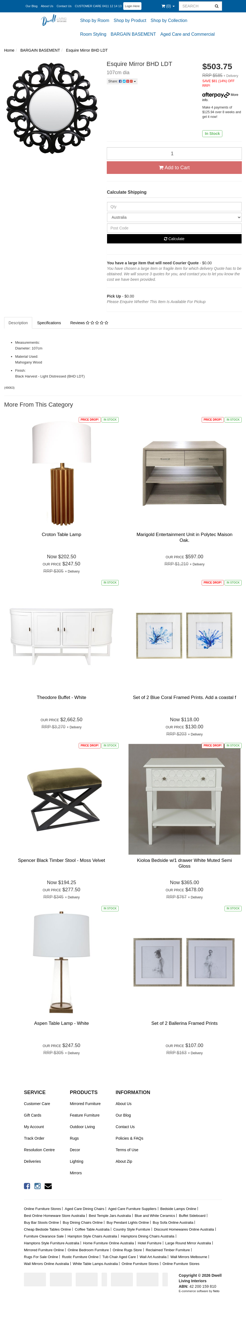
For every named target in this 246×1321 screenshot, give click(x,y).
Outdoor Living (82, 1127)
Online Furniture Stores (42, 1209)
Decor (75, 1150)
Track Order (34, 1138)
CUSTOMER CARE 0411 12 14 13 (98, 6)
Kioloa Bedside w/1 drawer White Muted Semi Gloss (184, 863)
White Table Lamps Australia (95, 1264)
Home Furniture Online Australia (108, 1243)
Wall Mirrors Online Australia (46, 1264)
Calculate (174, 239)
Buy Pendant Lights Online (127, 1222)
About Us (47, 6)
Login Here (132, 6)
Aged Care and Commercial (187, 34)
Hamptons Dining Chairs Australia (147, 1236)
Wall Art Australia (153, 1257)
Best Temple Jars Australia (110, 1216)
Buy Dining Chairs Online (83, 1222)
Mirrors (76, 1173)
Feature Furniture (85, 1115)
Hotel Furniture (150, 1243)
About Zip (124, 1161)
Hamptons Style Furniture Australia (51, 1243)
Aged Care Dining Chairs (84, 1209)
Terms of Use (127, 1150)
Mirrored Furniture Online (44, 1250)
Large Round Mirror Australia (188, 1243)
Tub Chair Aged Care (119, 1257)
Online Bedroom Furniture (88, 1250)
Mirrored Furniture (85, 1103)
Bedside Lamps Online (178, 1209)
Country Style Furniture (131, 1229)
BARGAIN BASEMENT (133, 34)
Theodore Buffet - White (61, 697)
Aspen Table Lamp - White (61, 1023)
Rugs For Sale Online (41, 1257)
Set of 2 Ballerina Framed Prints (184, 1023)
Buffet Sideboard (192, 1216)
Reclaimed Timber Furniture (168, 1250)
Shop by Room (94, 20)
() (168, 6)
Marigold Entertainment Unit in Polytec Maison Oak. (184, 537)
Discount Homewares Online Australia (184, 1229)
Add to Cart (174, 167)
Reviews (89, 323)
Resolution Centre (39, 1150)
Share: (122, 81)
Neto (216, 1291)
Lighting (76, 1161)
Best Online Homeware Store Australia (54, 1216)
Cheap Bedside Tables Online (47, 1229)
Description (18, 323)
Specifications (49, 323)
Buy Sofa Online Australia (173, 1222)
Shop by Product (130, 20)
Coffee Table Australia (92, 1229)
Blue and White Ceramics (155, 1216)
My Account (34, 1127)
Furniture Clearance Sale (44, 1236)
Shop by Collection (169, 20)
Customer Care (37, 1103)
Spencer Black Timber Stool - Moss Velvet (61, 860)
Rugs (74, 1138)
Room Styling (93, 34)
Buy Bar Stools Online (41, 1222)
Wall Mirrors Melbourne (188, 1257)
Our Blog (31, 6)
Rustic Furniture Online (80, 1257)
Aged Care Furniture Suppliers (132, 1209)
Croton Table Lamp (61, 534)
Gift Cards (32, 1115)
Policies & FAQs (129, 1138)
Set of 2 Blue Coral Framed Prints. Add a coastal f (184, 697)
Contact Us (64, 6)
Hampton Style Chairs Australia (92, 1236)
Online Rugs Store (127, 1250)
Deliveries (32, 1161)
